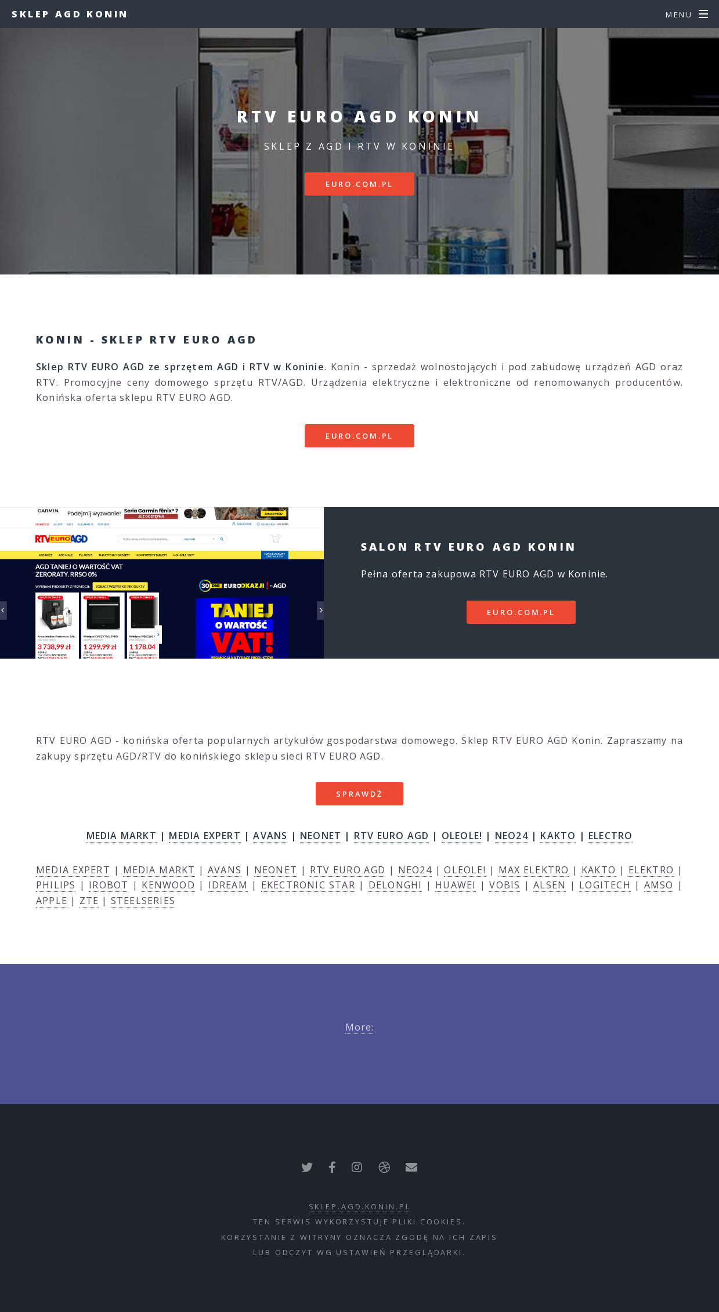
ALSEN (549, 885)
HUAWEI (455, 885)
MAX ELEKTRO (533, 869)
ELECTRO (610, 835)
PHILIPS (55, 885)
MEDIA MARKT (121, 835)
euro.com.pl (360, 184)
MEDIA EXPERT (204, 835)
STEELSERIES (143, 900)
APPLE (51, 900)
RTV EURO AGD (391, 835)
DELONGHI (395, 885)
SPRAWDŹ (359, 794)
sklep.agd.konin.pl (360, 1206)
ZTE (89, 900)
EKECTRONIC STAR (308, 885)
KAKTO (558, 835)
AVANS (270, 835)
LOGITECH (605, 885)
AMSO (659, 885)
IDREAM (228, 885)
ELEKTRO (651, 869)
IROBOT (108, 885)
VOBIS (504, 885)
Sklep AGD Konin (70, 14)
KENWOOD (168, 885)
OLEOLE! (462, 835)
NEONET (320, 835)
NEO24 (511, 835)
